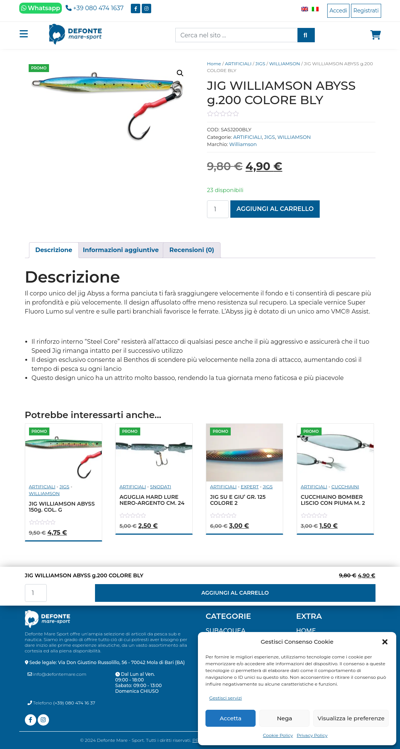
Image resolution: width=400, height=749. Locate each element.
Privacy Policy (312, 735)
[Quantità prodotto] (218, 209)
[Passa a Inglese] (302, 9)
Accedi (338, 10)
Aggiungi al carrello (275, 208)
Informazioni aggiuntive (121, 250)
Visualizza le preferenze (351, 718)
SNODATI (160, 486)
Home (214, 63)
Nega (284, 718)
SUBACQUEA (226, 630)
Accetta (231, 718)
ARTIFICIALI (238, 63)
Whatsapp (40, 8)
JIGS (260, 63)
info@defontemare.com (57, 674)
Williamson (243, 144)
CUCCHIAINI (345, 486)
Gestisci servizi (225, 698)
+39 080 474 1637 (95, 8)
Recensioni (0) (191, 250)
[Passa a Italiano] (313, 9)
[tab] (54, 250)
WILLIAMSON (284, 63)
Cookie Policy (278, 735)
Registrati (366, 10)
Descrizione (53, 250)
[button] (385, 642)
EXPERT (250, 486)
